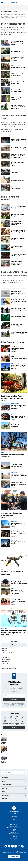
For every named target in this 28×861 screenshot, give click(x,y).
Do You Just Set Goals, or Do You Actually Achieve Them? (18, 179)
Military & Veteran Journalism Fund (14, 827)
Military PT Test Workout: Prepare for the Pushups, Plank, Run (18, 601)
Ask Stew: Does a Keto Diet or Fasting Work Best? (18, 215)
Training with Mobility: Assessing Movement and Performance (17, 223)
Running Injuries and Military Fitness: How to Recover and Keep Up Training (18, 106)
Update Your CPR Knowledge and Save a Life (18, 82)
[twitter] (15, 846)
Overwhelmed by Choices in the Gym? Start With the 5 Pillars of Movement (18, 533)
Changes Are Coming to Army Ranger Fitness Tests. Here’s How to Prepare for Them (18, 416)
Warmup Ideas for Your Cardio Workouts (18, 542)
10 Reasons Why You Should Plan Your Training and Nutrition (19, 231)
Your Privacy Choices (14, 838)
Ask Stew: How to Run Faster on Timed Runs (12, 456)
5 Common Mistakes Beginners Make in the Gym (12, 514)
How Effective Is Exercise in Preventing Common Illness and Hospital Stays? (18, 59)
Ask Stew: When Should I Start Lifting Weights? (18, 171)
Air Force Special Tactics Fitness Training (17, 325)
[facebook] (9, 846)
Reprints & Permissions (14, 833)
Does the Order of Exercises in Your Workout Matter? (18, 90)
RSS (14, 839)
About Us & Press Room (14, 826)
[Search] (22, 2)
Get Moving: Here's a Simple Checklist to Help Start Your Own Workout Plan (18, 156)
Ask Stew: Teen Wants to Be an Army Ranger (12, 573)
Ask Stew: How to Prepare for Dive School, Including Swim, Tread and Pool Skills (13, 632)
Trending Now (4, 734)
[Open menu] (2, 2)
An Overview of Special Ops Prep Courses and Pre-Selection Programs (19, 301)
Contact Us (14, 830)
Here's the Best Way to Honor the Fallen (18, 239)
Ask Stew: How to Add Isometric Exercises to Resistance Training (19, 357)
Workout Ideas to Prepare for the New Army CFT (18, 425)
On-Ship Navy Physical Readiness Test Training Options (19, 582)
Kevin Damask (14, 351)
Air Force (14, 813)
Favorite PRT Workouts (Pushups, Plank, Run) (16, 465)
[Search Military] (11, 772)
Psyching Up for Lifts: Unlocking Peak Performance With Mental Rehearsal (18, 367)
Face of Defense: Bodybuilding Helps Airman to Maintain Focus (19, 255)
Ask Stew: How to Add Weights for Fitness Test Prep (18, 74)
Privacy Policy (8, 705)
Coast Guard (14, 816)
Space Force (14, 820)
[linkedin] (19, 846)
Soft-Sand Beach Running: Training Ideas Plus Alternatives (19, 474)
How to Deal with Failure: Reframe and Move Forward (17, 247)
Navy (14, 819)
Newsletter (14, 829)
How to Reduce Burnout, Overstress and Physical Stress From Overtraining (18, 592)
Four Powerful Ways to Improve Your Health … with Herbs (18, 207)
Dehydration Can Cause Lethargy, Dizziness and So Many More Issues (17, 263)
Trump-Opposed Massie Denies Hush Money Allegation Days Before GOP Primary (4, 752)
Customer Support (14, 856)
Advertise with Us (14, 832)
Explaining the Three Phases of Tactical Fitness (18, 139)
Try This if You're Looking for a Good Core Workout (18, 187)
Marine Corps (14, 817)
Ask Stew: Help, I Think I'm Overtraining (17, 98)
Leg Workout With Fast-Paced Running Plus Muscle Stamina (12, 397)
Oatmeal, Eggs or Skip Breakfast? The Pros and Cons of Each (18, 484)
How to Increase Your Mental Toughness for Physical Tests (18, 317)
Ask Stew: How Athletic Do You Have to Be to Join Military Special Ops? (18, 407)
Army (14, 815)
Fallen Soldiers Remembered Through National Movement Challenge (18, 348)
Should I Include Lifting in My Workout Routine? (18, 50)
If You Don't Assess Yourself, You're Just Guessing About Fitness (18, 164)
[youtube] (5, 846)
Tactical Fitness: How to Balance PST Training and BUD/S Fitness (19, 333)
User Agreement (14, 835)
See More (14, 641)
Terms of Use (20, 704)
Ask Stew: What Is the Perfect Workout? (18, 524)
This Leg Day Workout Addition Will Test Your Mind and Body (18, 66)
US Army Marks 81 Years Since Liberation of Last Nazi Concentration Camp (4, 762)
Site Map (14, 841)
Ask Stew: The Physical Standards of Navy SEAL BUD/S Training (18, 293)
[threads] (22, 846)
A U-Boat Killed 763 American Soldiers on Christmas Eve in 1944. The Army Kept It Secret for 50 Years (4, 743)
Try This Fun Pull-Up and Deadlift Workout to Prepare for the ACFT (18, 43)
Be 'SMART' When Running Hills (18, 148)
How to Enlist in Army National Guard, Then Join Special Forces (19, 309)
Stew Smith (11, 127)
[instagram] (12, 846)
